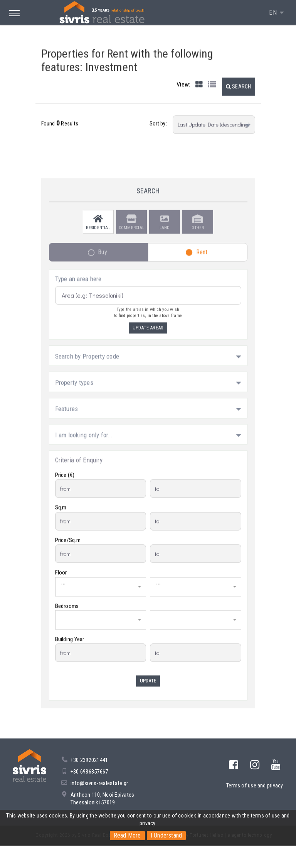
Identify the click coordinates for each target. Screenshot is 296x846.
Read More (127, 835)
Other (198, 227)
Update (148, 685)
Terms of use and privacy (254, 787)
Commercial (131, 227)
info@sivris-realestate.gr (99, 784)
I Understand (166, 835)
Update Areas (148, 332)
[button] (238, 90)
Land (165, 227)
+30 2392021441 (89, 761)
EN (273, 12)
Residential (98, 227)
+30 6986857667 (89, 772)
